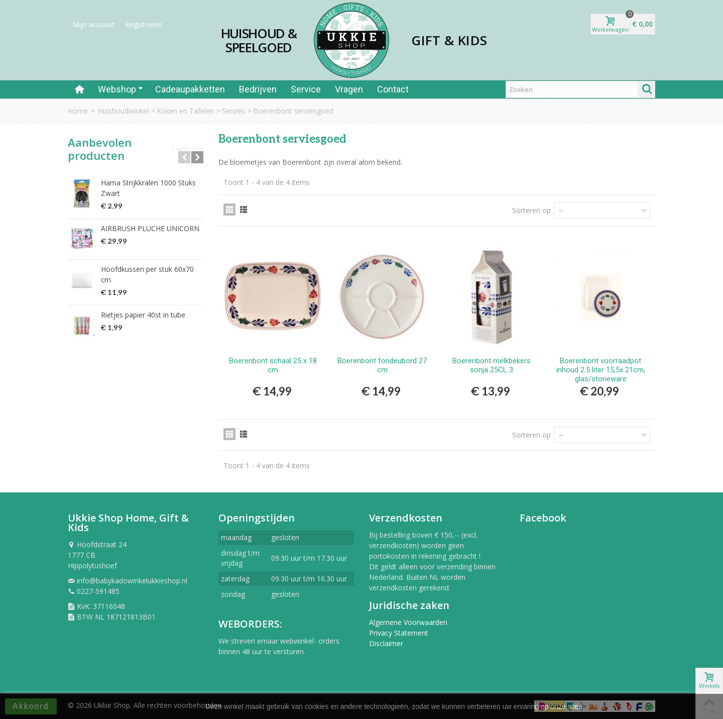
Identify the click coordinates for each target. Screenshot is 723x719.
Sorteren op (531, 210)
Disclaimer (386, 643)
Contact (393, 89)
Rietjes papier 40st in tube (143, 315)
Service (306, 89)
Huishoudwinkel (123, 111)
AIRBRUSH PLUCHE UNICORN (150, 228)
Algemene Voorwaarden (408, 622)
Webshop (120, 89)
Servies (233, 111)
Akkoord (31, 706)
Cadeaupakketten (190, 89)
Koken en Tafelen (185, 111)
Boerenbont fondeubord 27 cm (382, 365)
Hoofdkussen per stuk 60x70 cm (147, 274)
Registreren (143, 24)
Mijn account (94, 24)
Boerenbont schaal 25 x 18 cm (273, 365)
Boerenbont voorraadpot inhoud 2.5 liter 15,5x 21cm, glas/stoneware (600, 369)
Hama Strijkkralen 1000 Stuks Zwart (148, 188)
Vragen (349, 89)
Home (78, 111)
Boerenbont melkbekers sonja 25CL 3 (491, 365)
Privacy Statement (398, 633)
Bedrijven (258, 89)
